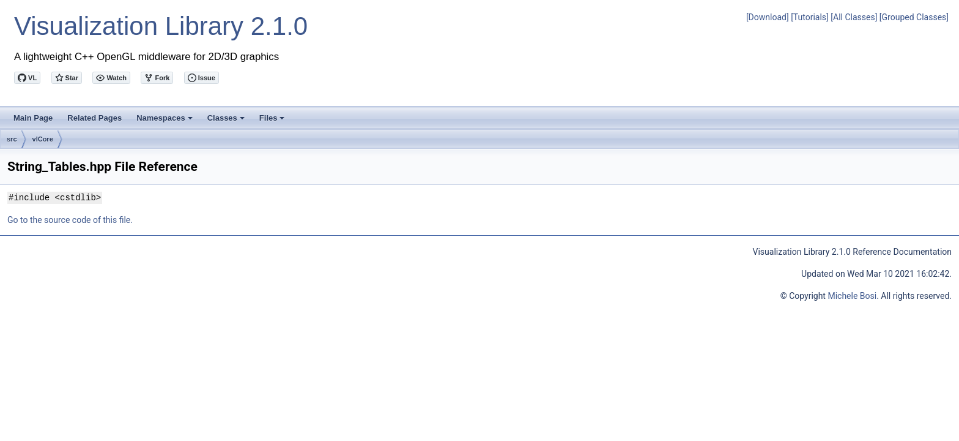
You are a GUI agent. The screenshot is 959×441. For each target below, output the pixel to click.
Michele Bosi (852, 296)
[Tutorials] (810, 17)
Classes (226, 121)
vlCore (42, 139)
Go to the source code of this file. (70, 220)
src (12, 139)
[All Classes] (854, 17)
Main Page (33, 118)
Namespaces (165, 121)
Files (273, 121)
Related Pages (94, 118)
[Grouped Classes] (914, 17)
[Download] (767, 17)
